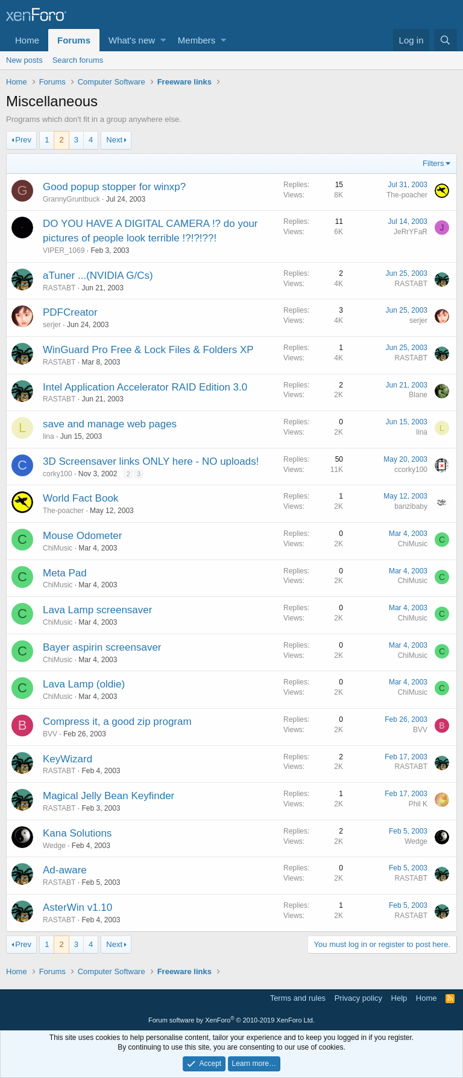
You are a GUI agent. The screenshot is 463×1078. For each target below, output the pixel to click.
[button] (163, 40)
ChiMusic (57, 548)
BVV (50, 734)
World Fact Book (80, 498)
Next (114, 139)
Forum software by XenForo (231, 1020)
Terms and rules (298, 998)
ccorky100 (410, 469)
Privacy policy (358, 998)
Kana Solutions (77, 833)
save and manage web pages (110, 424)
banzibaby (410, 506)
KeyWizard (67, 759)
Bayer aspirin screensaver (102, 647)
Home (27, 40)
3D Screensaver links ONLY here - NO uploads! (151, 461)
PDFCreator (70, 312)
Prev (23, 139)
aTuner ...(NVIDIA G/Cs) (98, 275)
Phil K (418, 804)
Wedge (54, 845)
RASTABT (59, 288)
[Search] (445, 40)
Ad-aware (65, 870)
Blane (418, 395)
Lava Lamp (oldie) (84, 684)
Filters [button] (433, 163)
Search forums (78, 60)
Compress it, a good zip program (117, 721)
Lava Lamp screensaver (97, 610)
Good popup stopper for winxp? (114, 187)
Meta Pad (65, 573)
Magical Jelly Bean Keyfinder (108, 796)
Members (197, 40)
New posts (24, 60)
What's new (132, 40)
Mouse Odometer (82, 535)
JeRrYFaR (410, 232)
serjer (52, 325)
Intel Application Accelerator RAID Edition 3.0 (145, 387)
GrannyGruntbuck (71, 199)
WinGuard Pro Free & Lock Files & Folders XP (148, 350)
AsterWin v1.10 (77, 907)
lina (48, 436)
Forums (73, 40)
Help (399, 998)
